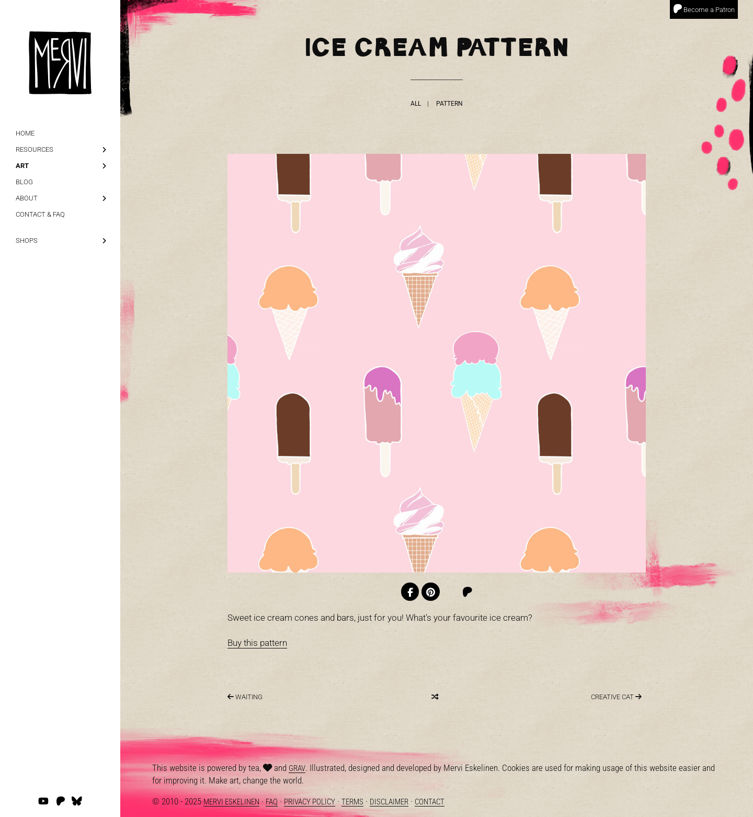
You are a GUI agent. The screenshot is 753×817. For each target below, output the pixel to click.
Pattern (449, 103)
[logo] (60, 47)
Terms (352, 802)
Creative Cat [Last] (616, 697)
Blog (24, 182)
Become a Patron (704, 9)
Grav (297, 768)
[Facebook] (410, 592)
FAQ (272, 802)
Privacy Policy (309, 802)
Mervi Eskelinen (231, 802)
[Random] (434, 697)
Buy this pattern (257, 642)
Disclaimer (389, 802)
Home (25, 133)
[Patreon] (467, 592)
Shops (27, 240)
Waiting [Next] (245, 697)
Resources (34, 149)
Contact (429, 802)
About (27, 198)
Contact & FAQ (40, 214)
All (415, 103)
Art (22, 166)
